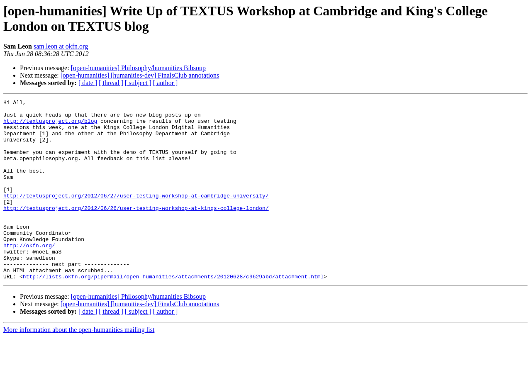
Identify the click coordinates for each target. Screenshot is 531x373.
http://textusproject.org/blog (50, 125)
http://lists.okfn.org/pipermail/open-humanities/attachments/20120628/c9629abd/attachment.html (173, 312)
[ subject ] (138, 82)
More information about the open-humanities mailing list (78, 365)
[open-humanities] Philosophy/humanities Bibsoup (138, 67)
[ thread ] (111, 82)
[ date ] (87, 82)
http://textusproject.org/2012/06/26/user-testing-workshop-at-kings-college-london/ (136, 230)
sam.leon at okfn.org (61, 46)
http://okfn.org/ (29, 275)
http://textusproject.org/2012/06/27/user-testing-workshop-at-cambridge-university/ (136, 215)
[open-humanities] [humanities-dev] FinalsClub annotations (140, 75)
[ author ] (165, 82)
